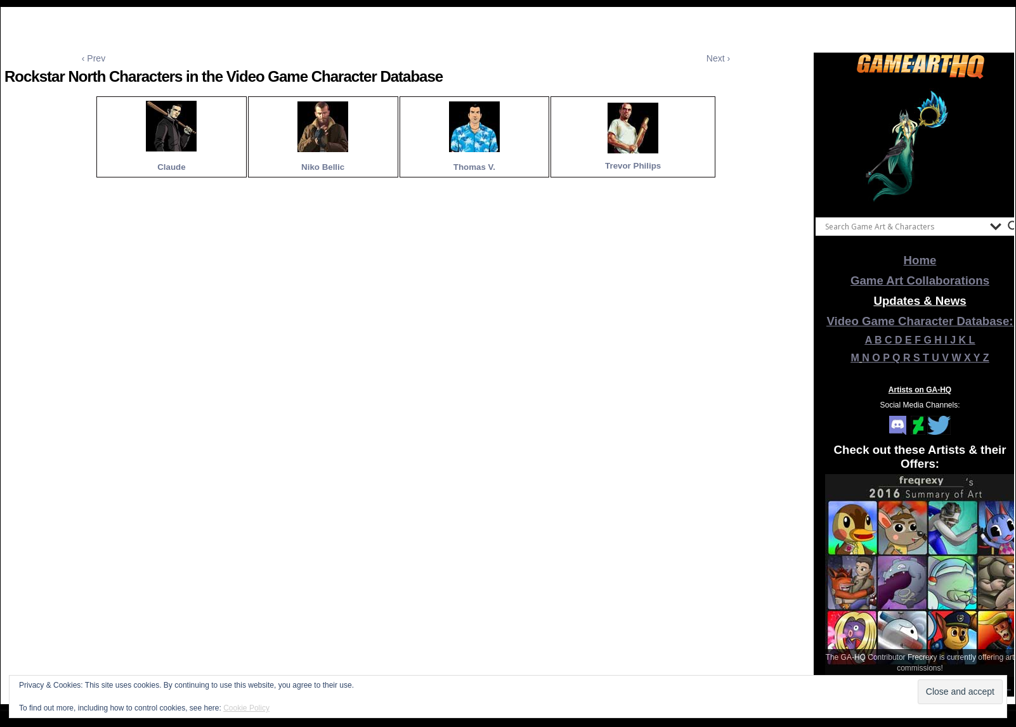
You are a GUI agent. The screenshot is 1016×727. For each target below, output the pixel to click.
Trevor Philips (633, 165)
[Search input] (904, 226)
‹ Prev (93, 58)
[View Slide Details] (920, 145)
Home (920, 260)
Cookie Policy (246, 708)
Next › (718, 58)
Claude (171, 167)
